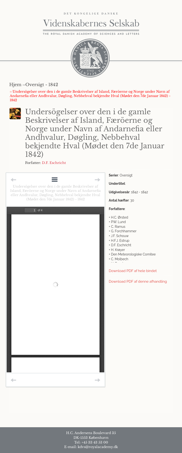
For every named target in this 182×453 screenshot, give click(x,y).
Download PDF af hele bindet (133, 271)
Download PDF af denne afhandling (138, 281)
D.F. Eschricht (54, 163)
